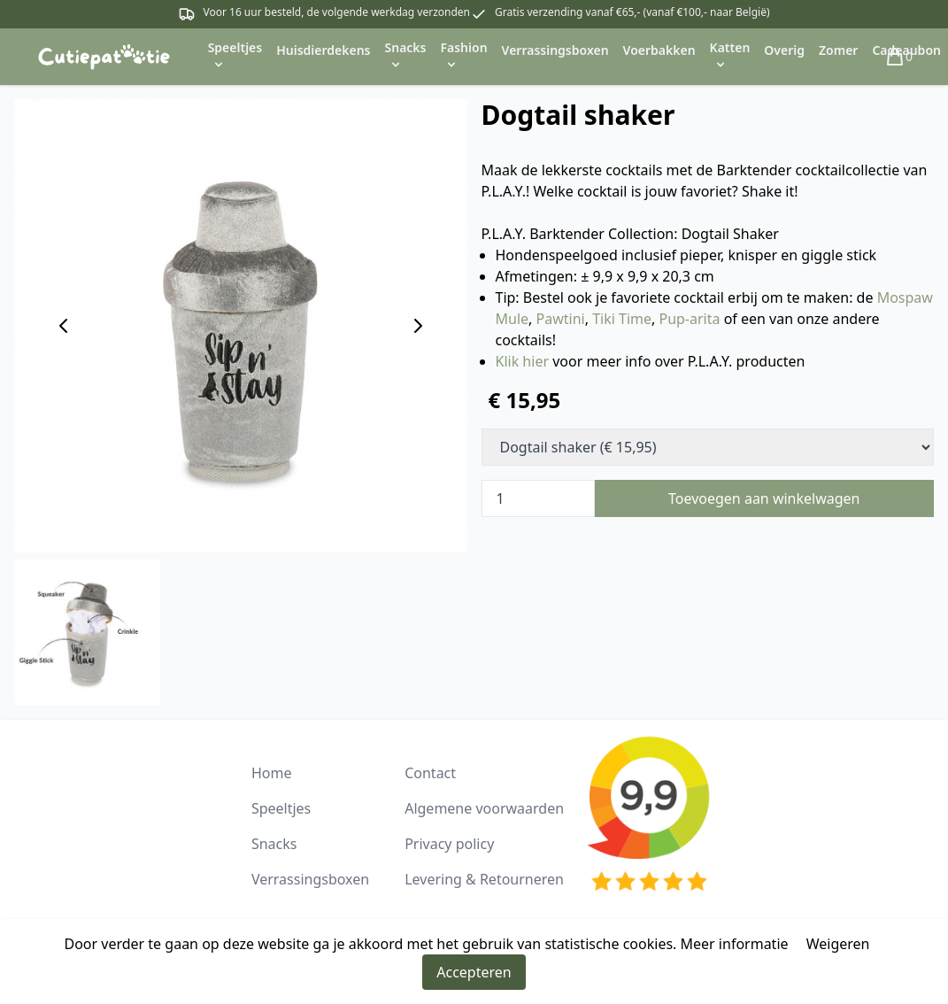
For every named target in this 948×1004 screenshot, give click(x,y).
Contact (430, 773)
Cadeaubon (906, 50)
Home (271, 773)
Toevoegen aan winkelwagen (764, 498)
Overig (784, 50)
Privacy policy (449, 843)
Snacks (274, 843)
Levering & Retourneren (484, 879)
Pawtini (560, 318)
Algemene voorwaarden (484, 808)
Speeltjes (281, 808)
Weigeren (838, 944)
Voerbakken (659, 50)
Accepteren (473, 972)
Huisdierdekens (323, 50)
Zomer (838, 50)
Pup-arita (689, 318)
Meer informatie (735, 944)
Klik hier (523, 361)
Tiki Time (621, 318)
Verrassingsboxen (555, 50)
